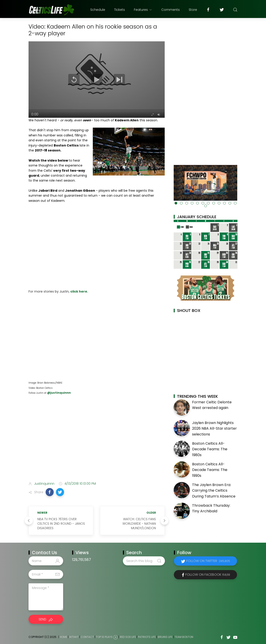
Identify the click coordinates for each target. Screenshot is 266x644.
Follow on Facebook (207, 574)
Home (63, 637)
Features (143, 9)
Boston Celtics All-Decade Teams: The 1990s (209, 470)
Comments (170, 9)
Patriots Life (147, 637)
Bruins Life (165, 637)
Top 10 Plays (104, 637)
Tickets (119, 9)
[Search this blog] (144, 560)
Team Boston (184, 637)
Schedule (97, 9)
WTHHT (74, 637)
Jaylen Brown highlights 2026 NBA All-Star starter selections (214, 428)
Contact (87, 637)
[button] (50, 492)
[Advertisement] (97, 442)
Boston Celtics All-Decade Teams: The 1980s (209, 449)
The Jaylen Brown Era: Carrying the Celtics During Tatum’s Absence (213, 490)
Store (193, 9)
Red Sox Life (128, 637)
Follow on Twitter (208, 561)
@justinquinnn (59, 393)
